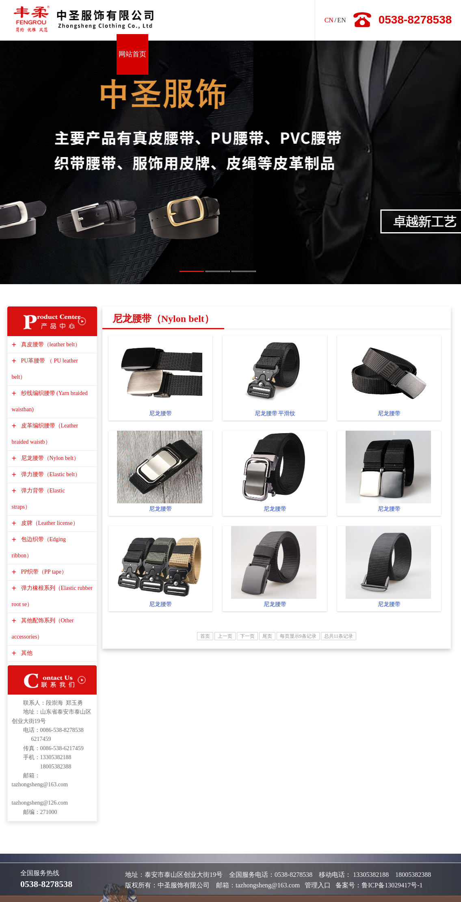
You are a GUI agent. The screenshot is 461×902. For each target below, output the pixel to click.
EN (341, 20)
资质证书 (227, 54)
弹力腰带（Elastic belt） (50, 474)
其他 (25, 653)
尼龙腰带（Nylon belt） (49, 458)
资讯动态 (164, 54)
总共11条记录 (338, 636)
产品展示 (196, 54)
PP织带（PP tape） (43, 572)
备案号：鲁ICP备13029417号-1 (378, 885)
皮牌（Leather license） (48, 523)
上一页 (225, 636)
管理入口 (318, 885)
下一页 (247, 636)
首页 (205, 636)
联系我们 (291, 54)
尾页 (267, 636)
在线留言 (259, 54)
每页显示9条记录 (298, 636)
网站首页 (132, 54)
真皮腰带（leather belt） (50, 344)
